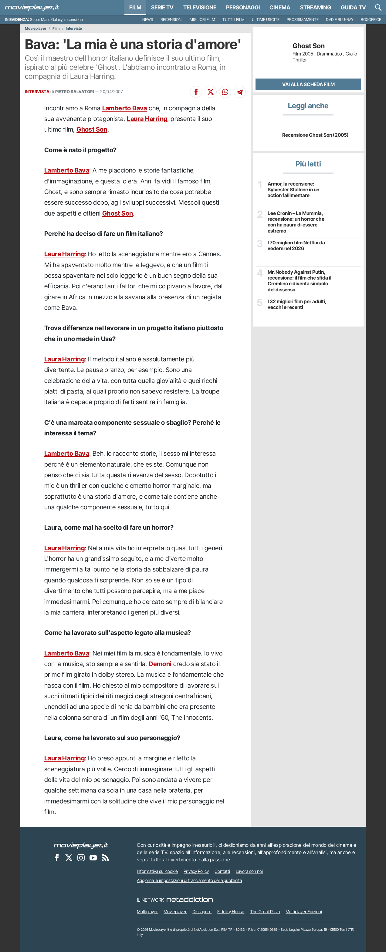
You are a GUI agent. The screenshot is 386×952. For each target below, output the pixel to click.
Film (135, 7)
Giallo (351, 54)
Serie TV (162, 7)
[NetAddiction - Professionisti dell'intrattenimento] (190, 899)
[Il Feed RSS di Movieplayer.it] (105, 857)
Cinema (279, 7)
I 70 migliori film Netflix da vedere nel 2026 (296, 245)
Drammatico (329, 54)
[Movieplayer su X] (69, 857)
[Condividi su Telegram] (240, 92)
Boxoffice (371, 19)
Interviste (74, 28)
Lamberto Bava (124, 108)
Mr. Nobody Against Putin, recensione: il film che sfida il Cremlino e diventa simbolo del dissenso (299, 281)
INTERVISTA (37, 91)
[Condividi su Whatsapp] (225, 92)
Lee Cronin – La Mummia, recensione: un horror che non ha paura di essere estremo (296, 222)
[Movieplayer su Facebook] (57, 857)
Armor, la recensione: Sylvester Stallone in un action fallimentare (293, 189)
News (147, 19)
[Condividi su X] (211, 92)
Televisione (199, 7)
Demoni (160, 664)
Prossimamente (303, 19)
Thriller (300, 60)
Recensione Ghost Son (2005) (315, 135)
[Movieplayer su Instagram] (81, 857)
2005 (307, 54)
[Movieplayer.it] (32, 7)
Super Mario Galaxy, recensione (56, 19)
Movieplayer (35, 28)
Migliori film (202, 19)
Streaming (315, 7)
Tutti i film (233, 19)
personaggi (243, 7)
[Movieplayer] (81, 845)
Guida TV (353, 7)
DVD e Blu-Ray (340, 19)
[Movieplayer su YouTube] (93, 857)
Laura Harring (147, 118)
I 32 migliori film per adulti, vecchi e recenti (297, 304)
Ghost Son (91, 129)
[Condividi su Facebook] (196, 92)
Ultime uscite (265, 19)
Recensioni (171, 19)
